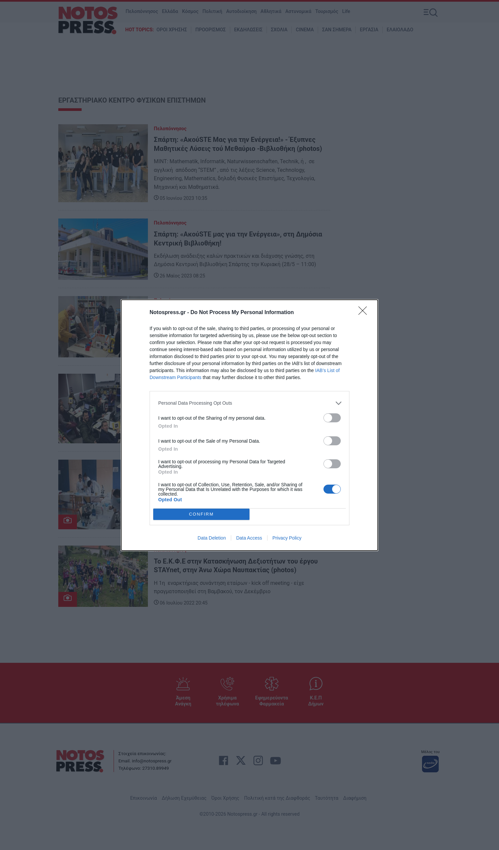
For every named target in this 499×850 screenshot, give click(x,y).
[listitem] (249, 403)
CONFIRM (201, 514)
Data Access (249, 538)
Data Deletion (212, 538)
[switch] (332, 417)
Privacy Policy (286, 538)
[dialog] (249, 425)
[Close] (364, 312)
